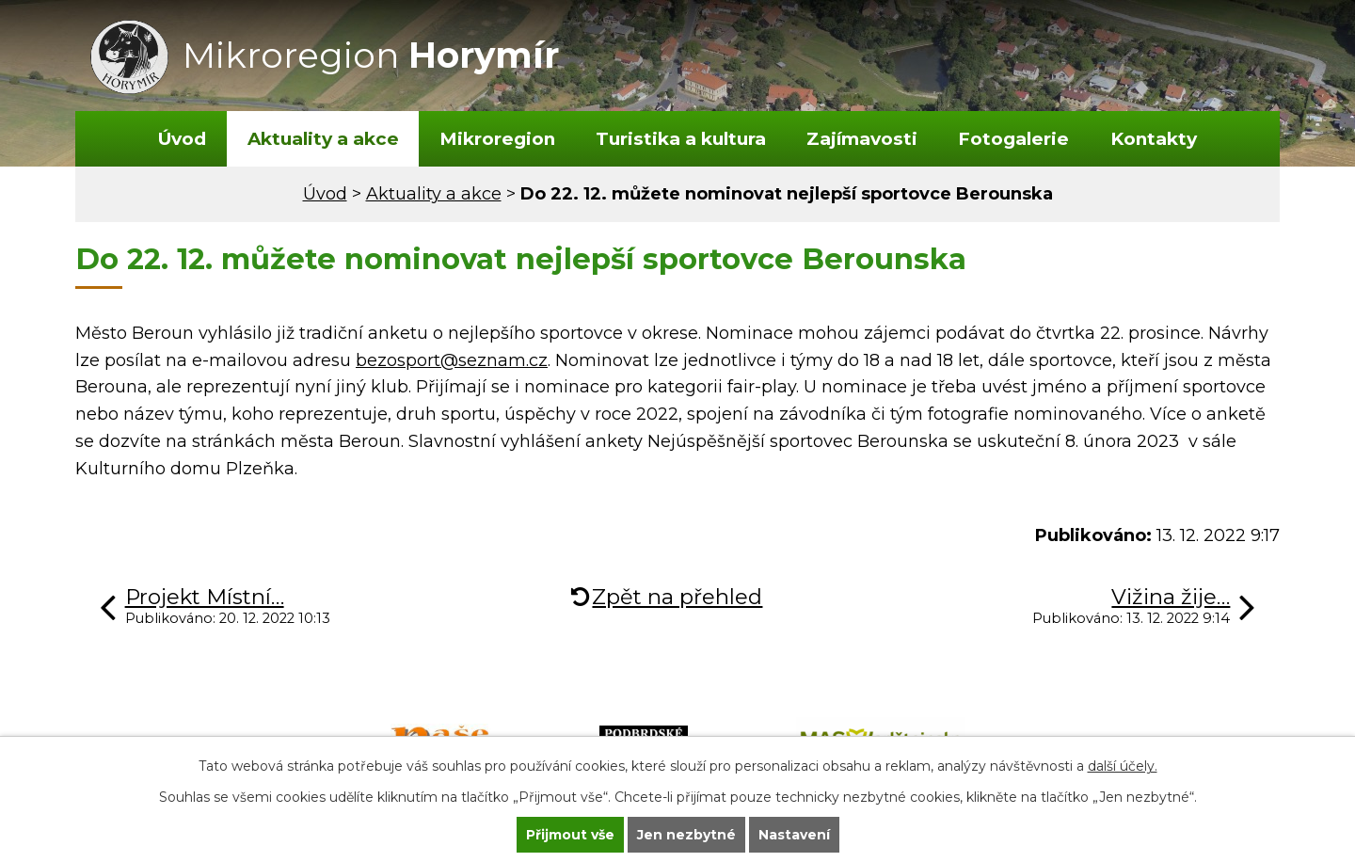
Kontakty (1153, 139)
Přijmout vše (570, 834)
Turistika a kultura (681, 139)
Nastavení (794, 834)
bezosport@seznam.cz (452, 360)
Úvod (182, 139)
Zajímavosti (861, 139)
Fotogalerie (1013, 139)
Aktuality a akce (323, 139)
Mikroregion (497, 139)
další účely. (1122, 766)
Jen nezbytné (686, 834)
